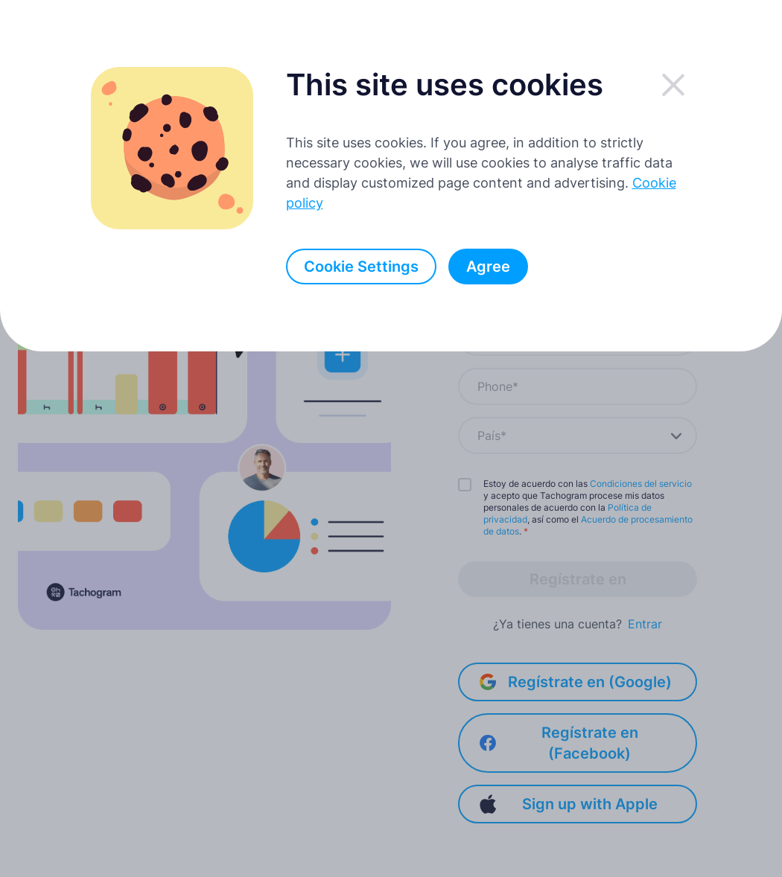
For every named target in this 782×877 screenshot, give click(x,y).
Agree (488, 266)
